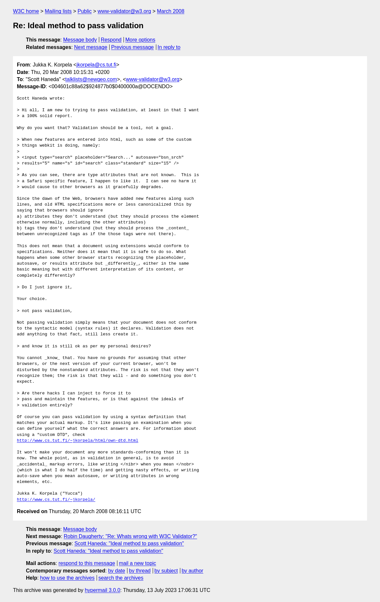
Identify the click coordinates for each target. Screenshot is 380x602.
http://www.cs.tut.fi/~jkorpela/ (56, 500)
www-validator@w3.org (124, 11)
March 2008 (170, 11)
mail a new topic (137, 563)
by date (116, 570)
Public (84, 11)
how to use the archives (67, 578)
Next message (90, 47)
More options (140, 39)
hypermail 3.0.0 (102, 590)
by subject (166, 570)
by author (192, 570)
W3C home (26, 11)
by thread (140, 570)
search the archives (121, 578)
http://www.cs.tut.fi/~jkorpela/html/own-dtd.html (77, 441)
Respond (111, 39)
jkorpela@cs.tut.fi (96, 64)
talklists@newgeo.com (91, 79)
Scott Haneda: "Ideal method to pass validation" (129, 543)
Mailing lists (58, 11)
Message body (80, 39)
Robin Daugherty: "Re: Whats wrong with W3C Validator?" (130, 536)
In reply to (169, 47)
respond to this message (86, 563)
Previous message (132, 47)
